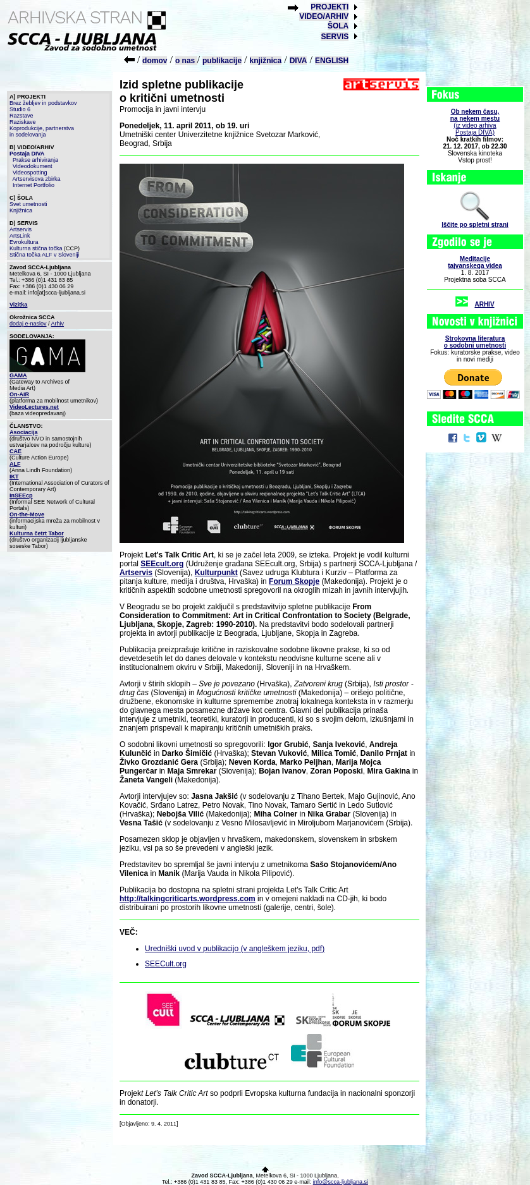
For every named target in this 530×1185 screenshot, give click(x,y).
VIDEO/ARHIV (323, 16)
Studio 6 (19, 109)
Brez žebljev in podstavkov (43, 103)
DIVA (298, 60)
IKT (14, 476)
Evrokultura (24, 242)
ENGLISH (331, 60)
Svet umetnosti (28, 204)
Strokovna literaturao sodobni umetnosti (475, 342)
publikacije (222, 60)
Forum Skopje (294, 581)
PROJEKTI (329, 7)
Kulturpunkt (216, 572)
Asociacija (23, 432)
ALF (15, 464)
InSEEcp (21, 495)
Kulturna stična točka (36, 248)
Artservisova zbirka (37, 179)
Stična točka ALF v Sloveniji (44, 255)
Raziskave (22, 122)
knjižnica (266, 60)
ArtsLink (19, 236)
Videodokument (32, 166)
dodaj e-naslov (28, 323)
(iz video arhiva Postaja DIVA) (475, 122)
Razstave (21, 115)
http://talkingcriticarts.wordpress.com (188, 898)
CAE (15, 451)
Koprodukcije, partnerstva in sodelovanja (41, 131)
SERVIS (334, 36)
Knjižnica (20, 210)
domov (154, 60)
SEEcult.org (161, 563)
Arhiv (58, 323)
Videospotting (30, 172)
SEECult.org (166, 963)
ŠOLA (338, 25)
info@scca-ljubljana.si (340, 1182)
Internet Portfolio (33, 185)
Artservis (20, 229)
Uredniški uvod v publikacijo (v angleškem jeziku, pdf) (234, 948)
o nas (186, 60)
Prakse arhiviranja (35, 160)
